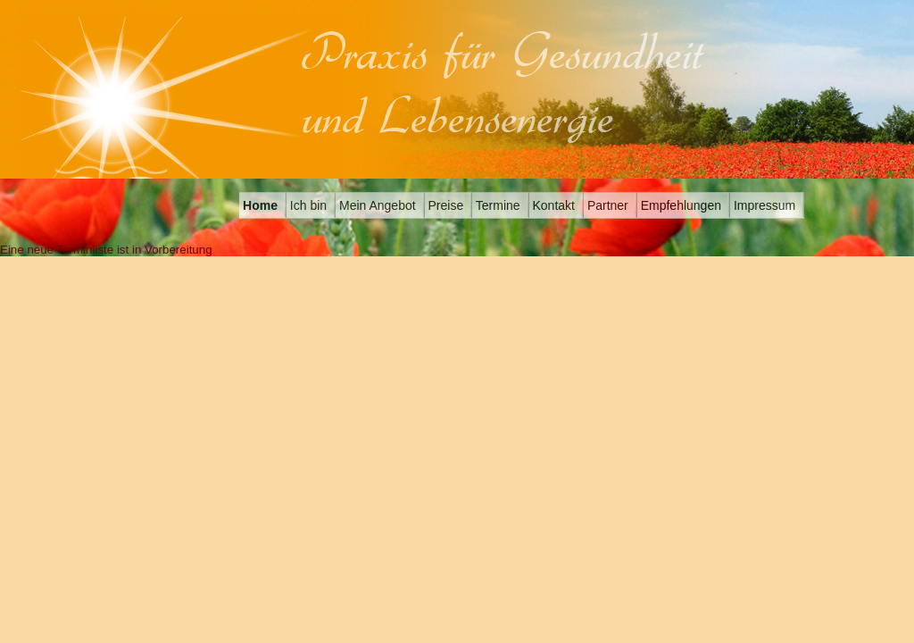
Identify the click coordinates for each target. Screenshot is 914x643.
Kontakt (552, 205)
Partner (606, 205)
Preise (444, 205)
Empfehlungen (679, 205)
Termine (495, 205)
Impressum (762, 205)
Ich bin (307, 205)
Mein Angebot (376, 205)
